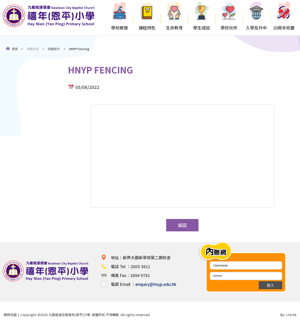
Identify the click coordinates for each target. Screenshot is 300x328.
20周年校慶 (284, 18)
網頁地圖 (10, 314)
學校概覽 (119, 18)
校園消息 (33, 49)
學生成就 (201, 18)
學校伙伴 (229, 18)
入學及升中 (256, 18)
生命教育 (174, 18)
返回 (182, 225)
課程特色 (147, 18)
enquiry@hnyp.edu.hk (155, 284)
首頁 (15, 49)
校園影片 (54, 49)
